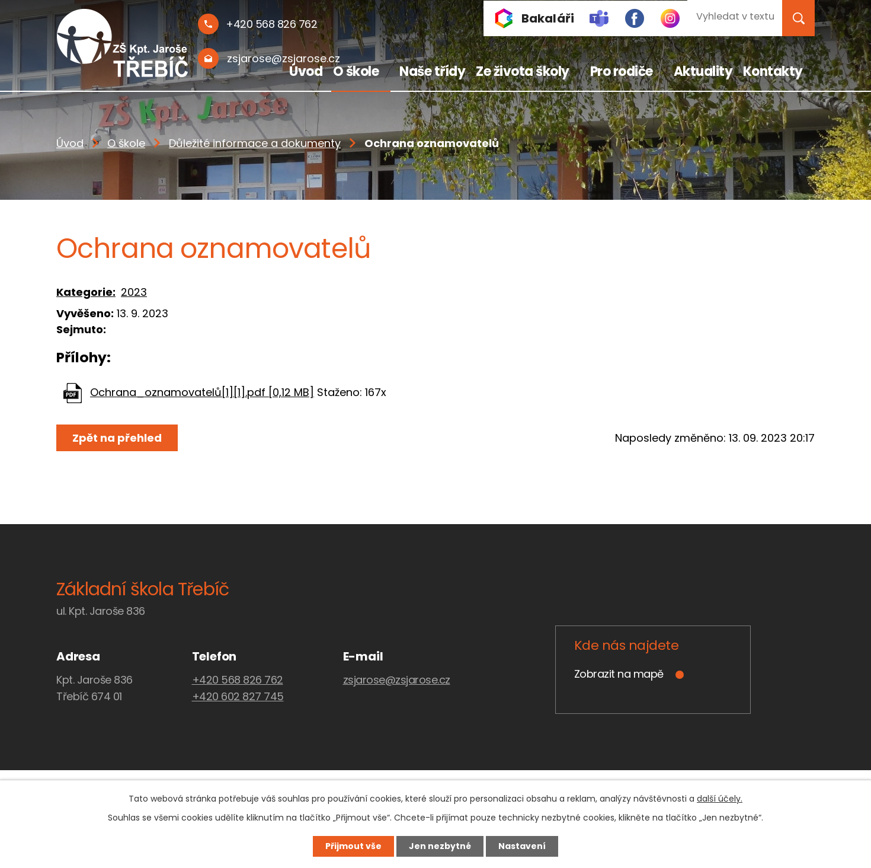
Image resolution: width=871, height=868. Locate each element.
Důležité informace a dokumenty (255, 143)
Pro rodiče (621, 71)
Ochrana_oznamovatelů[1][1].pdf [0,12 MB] (202, 392)
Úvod (305, 71)
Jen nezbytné (440, 846)
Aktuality (703, 71)
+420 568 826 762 (237, 679)
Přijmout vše (353, 846)
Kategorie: (86, 292)
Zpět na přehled (117, 437)
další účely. (719, 799)
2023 (134, 292)
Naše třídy (432, 71)
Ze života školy (522, 71)
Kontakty (773, 71)
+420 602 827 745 (238, 696)
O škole (356, 71)
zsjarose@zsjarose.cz (396, 679)
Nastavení (522, 846)
